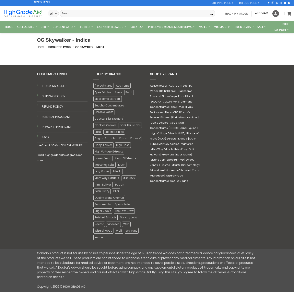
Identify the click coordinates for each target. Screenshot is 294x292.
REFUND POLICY (52, 106)
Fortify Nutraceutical (184, 117)
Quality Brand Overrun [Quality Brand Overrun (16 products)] (109, 198)
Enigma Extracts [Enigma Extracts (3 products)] (105, 138)
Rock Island (183, 154)
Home (40, 47)
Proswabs (168, 154)
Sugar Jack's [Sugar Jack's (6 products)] (103, 211)
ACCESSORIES (27, 27)
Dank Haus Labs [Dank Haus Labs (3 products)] (130, 125)
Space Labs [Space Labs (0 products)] (122, 204)
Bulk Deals (244, 27)
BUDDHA (156, 101)
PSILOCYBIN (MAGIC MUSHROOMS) (171, 27)
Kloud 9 (183, 138)
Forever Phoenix (160, 117)
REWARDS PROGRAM (56, 127)
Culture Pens (171, 101)
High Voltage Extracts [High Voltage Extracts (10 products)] (109, 151)
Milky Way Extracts (162, 149)
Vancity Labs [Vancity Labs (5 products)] (128, 217)
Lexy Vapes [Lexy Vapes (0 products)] (102, 171)
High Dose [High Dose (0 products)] (123, 145)
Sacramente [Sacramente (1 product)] (103, 204)
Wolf (172, 181)
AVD (171, 86)
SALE (261, 27)
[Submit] (211, 13)
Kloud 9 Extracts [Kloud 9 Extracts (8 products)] (125, 158)
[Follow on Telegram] (289, 3)
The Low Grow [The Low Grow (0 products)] (124, 211)
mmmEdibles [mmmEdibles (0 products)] (103, 185)
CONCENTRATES (64, 27)
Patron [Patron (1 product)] (119, 185)
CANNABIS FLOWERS (111, 27)
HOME (9, 27)
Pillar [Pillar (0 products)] (116, 191)
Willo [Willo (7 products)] (126, 224)
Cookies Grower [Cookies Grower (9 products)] (105, 125)
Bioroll (172, 91)
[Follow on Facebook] (269, 3)
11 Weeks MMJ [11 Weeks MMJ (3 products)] (103, 86)
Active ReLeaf (158, 86)
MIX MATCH (222, 27)
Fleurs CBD (172, 112)
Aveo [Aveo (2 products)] (118, 92)
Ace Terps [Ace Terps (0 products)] (122, 86)
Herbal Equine (187, 128)
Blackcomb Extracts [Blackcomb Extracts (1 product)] (108, 99)
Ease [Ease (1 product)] (98, 132)
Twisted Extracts (170, 165)
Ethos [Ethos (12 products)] (123, 138)
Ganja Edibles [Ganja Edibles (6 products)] (103, 145)
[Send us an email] (281, 3)
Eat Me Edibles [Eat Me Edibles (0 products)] (114, 132)
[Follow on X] (277, 3)
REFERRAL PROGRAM (56, 117)
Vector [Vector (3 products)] (99, 224)
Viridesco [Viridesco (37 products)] (113, 224)
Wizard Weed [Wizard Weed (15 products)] (103, 231)
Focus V (185, 112)
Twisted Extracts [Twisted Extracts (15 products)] (105, 217)
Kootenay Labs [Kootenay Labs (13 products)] (104, 165)
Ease (173, 107)
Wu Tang (182, 181)
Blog (285, 24)
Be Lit (163, 91)
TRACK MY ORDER (54, 86)
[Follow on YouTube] (285, 3)
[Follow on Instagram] (273, 3)
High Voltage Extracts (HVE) (168, 133)
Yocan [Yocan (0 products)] (99, 237)
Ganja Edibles (159, 123)
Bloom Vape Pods (173, 96)
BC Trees (181, 86)
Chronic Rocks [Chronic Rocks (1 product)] (104, 112)
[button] (289, 13)
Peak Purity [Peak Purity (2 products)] (102, 191)
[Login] (275, 13)
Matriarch (187, 144)
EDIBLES (86, 27)
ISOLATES (137, 27)
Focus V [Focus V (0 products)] (135, 138)
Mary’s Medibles (169, 144)
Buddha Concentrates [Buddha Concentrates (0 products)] (109, 105)
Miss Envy (181, 149)
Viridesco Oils (174, 170)
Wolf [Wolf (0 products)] (119, 231)
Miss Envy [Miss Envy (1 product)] (129, 178)
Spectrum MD (175, 160)
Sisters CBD (158, 160)
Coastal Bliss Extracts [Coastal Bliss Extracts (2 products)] (109, 119)
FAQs (45, 137)
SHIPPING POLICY (53, 96)
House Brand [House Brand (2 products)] (103, 158)
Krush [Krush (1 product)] (121, 165)
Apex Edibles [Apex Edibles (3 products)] (103, 92)
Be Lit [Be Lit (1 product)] (129, 92)
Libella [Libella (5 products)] (117, 171)
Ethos (181, 107)
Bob (189, 96)
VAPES (204, 27)
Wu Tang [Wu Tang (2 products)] (131, 231)
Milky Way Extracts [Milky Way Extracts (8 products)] (107, 178)
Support (282, 30)
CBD (45, 27)
